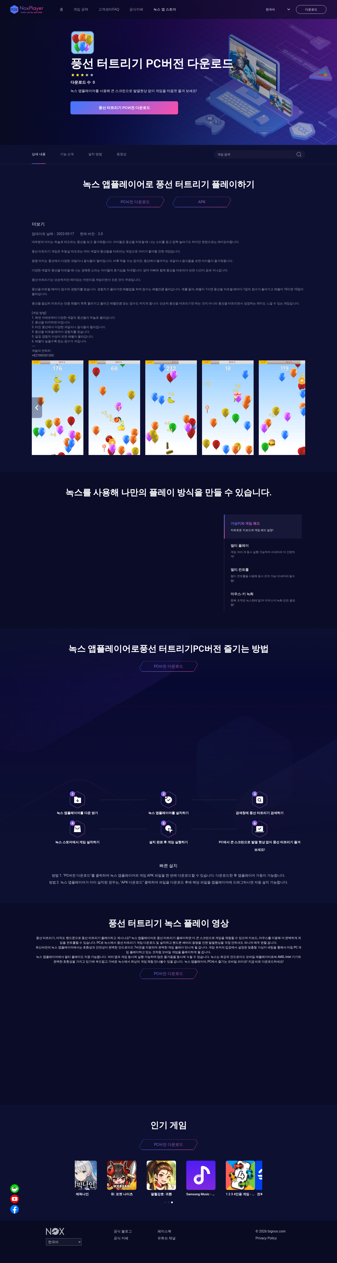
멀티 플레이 (240, 546)
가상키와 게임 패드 (245, 523)
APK (201, 202)
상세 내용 (39, 154)
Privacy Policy (266, 1238)
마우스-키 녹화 (242, 594)
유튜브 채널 (167, 1238)
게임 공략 (81, 9)
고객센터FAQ (108, 9)
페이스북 (164, 1231)
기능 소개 (67, 154)
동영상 (121, 154)
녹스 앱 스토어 (164, 9)
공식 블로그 (123, 1231)
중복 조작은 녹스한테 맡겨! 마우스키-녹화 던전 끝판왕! (263, 602)
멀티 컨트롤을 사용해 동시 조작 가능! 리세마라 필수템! (263, 578)
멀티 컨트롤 (240, 570)
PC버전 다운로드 (135, 202)
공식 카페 (121, 1238)
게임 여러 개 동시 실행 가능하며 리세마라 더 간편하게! (263, 554)
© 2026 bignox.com (271, 1231)
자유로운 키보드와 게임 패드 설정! (252, 530)
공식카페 (136, 9)
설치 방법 (95, 154)
